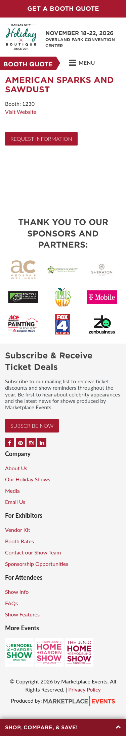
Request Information (41, 138)
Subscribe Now (31, 425)
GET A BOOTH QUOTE (63, 8)
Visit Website (20, 111)
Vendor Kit (17, 529)
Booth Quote (28, 64)
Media (12, 490)
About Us (16, 468)
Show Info (17, 591)
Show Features (22, 614)
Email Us (15, 502)
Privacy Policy (84, 689)
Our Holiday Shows (27, 479)
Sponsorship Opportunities (36, 564)
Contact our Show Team (33, 552)
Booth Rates (19, 541)
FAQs (11, 603)
